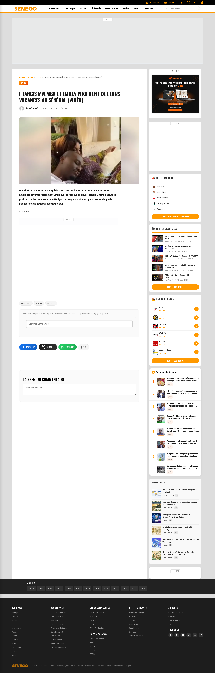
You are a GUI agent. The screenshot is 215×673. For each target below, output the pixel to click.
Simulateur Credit (58, 644)
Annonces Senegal (136, 612)
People (14, 632)
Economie (15, 624)
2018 (106, 588)
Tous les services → (59, 647)
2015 (134, 588)
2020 (87, 588)
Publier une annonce (137, 636)
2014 (143, 588)
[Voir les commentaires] (83, 347)
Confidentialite (174, 620)
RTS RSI (93, 654)
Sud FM (93, 650)
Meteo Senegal (57, 616)
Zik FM (92, 646)
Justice (86, 8)
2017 (115, 588)
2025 (41, 588)
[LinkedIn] (195, 635)
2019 (96, 588)
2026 (31, 588)
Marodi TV (94, 616)
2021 (78, 588)
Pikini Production (97, 628)
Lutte (14, 644)
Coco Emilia (26, 303)
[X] (176, 635)
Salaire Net (55, 620)
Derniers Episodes (97, 612)
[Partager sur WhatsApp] (67, 347)
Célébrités (99, 8)
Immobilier (159, 192)
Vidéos (130, 8)
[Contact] (169, 2)
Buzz (23, 83)
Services (154, 8)
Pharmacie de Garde (59, 628)
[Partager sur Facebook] (28, 347)
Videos (14, 651)
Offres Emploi (56, 640)
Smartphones (161, 203)
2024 (50, 588)
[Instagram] (188, 635)
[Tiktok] (202, 2)
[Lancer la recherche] (198, 8)
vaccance (51, 303)
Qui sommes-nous (175, 612)
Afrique (14, 655)
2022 (69, 588)
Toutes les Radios (97, 639)
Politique (74, 8)
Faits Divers (16, 647)
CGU (170, 624)
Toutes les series (175, 287)
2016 (124, 588)
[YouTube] (195, 2)
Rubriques (59, 8)
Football (15, 640)
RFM (92, 642)
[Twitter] (188, 2)
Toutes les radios (175, 360)
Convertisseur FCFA (59, 612)
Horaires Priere (57, 624)
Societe (15, 616)
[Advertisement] (107, 41)
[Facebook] (181, 2)
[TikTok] (201, 635)
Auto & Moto (160, 198)
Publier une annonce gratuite (175, 216)
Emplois (158, 186)
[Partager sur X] (48, 347)
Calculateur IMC (57, 632)
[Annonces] (152, 2)
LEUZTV (93, 624)
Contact (171, 616)
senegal (39, 303)
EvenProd (94, 620)
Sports (140, 8)
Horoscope (55, 636)
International (115, 8)
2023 (59, 588)
